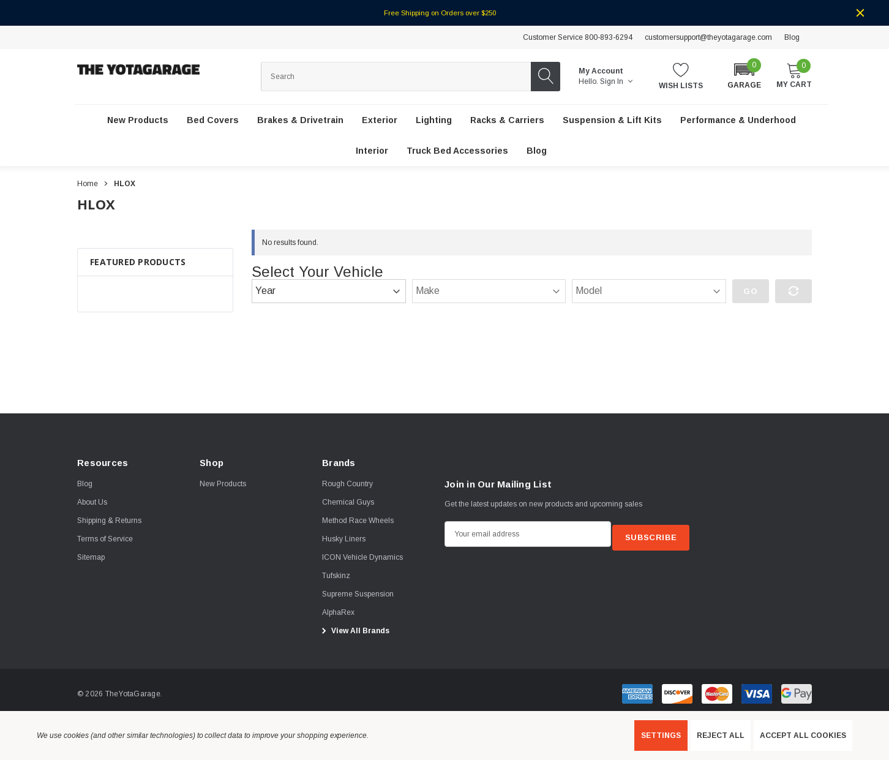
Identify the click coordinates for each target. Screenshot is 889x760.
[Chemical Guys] (348, 503)
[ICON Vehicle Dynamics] (362, 558)
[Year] (329, 292)
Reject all (721, 735)
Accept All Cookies (803, 735)
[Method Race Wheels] (358, 521)
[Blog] (536, 151)
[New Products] (138, 120)
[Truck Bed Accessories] (457, 151)
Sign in (616, 81)
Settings (661, 735)
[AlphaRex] (338, 613)
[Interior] (372, 151)
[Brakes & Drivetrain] (300, 120)
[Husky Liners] (344, 539)
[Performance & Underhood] (738, 120)
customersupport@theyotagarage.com (708, 37)
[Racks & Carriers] (507, 120)
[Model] (649, 292)
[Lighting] (434, 120)
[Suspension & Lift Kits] (612, 120)
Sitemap (91, 558)
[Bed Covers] (213, 120)
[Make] (489, 292)
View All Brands (353, 631)
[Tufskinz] (336, 576)
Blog (792, 37)
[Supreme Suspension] (358, 594)
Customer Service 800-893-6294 (577, 37)
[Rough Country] (347, 484)
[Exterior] (380, 120)
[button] (744, 75)
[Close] (860, 13)
